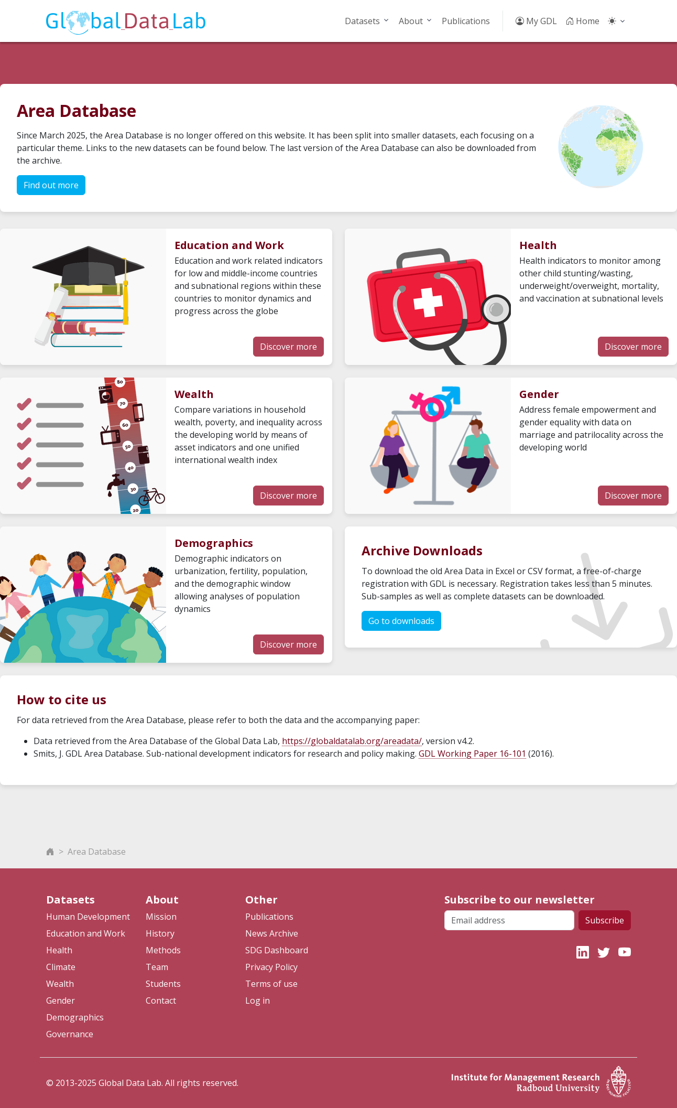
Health (59, 950)
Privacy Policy (271, 967)
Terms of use (271, 983)
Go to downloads (401, 621)
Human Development (88, 916)
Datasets (362, 21)
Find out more (51, 185)
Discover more (288, 346)
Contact (161, 1000)
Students (163, 983)
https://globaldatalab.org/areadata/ (352, 741)
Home (582, 21)
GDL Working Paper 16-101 (472, 753)
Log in (257, 1000)
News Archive (271, 933)
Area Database (97, 851)
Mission (161, 916)
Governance (69, 1034)
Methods (163, 950)
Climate (60, 967)
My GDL (536, 21)
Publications (466, 21)
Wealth (60, 983)
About (411, 21)
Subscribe (604, 920)
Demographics (75, 1017)
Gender (60, 1000)
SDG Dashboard (276, 950)
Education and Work (85, 933)
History (160, 933)
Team (157, 967)
